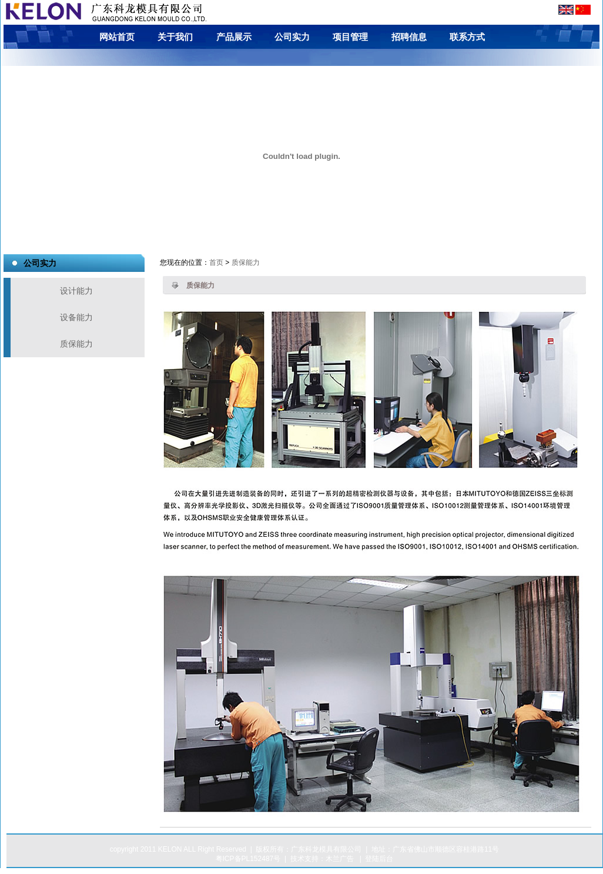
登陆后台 (379, 859)
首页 (216, 262)
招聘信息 (409, 37)
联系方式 (467, 37)
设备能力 (76, 317)
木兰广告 (340, 859)
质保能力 (76, 343)
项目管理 (350, 37)
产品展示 (234, 37)
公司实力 (292, 37)
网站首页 (117, 37)
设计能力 (76, 290)
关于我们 (175, 37)
